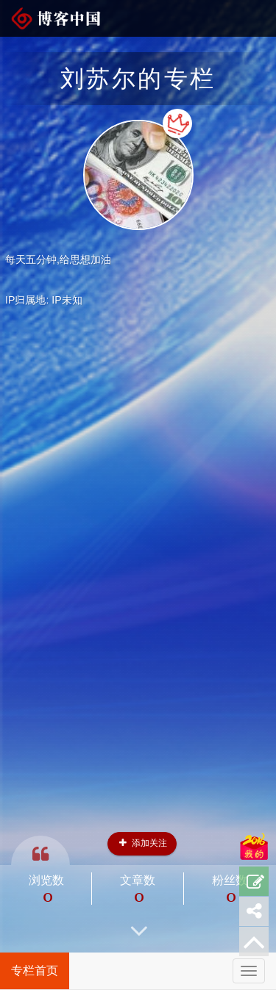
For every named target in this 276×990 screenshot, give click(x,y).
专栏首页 (34, 970)
